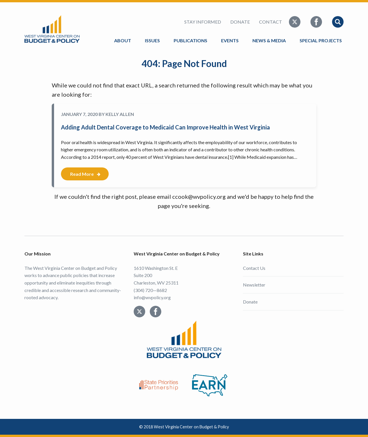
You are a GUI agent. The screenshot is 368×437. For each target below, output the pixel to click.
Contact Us (254, 268)
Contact (270, 21)
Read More (82, 174)
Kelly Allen (120, 114)
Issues (152, 40)
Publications (190, 40)
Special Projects (322, 40)
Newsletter (254, 284)
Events (230, 40)
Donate (240, 21)
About (122, 40)
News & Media (269, 40)
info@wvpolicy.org (152, 297)
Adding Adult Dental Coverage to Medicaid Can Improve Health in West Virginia (165, 127)
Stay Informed (202, 21)
